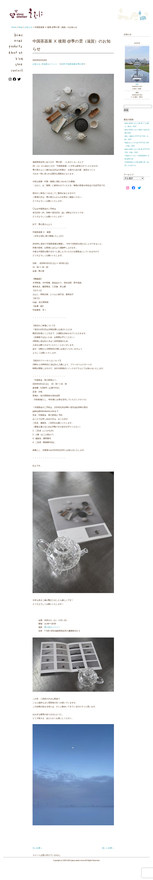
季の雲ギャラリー (52, 627)
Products (16, 46)
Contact (16, 69)
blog (20, 27)
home (13, 27)
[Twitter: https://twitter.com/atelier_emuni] (19, 80)
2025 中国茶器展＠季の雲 (72, 64)
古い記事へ (37, 848)
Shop (16, 64)
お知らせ (28, 27)
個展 (137, 84)
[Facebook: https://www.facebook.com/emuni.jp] (15, 80)
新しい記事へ (108, 848)
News (16, 40)
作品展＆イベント (49, 64)
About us (16, 52)
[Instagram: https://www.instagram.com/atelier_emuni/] (10, 80)
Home (16, 34)
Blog (16, 58)
